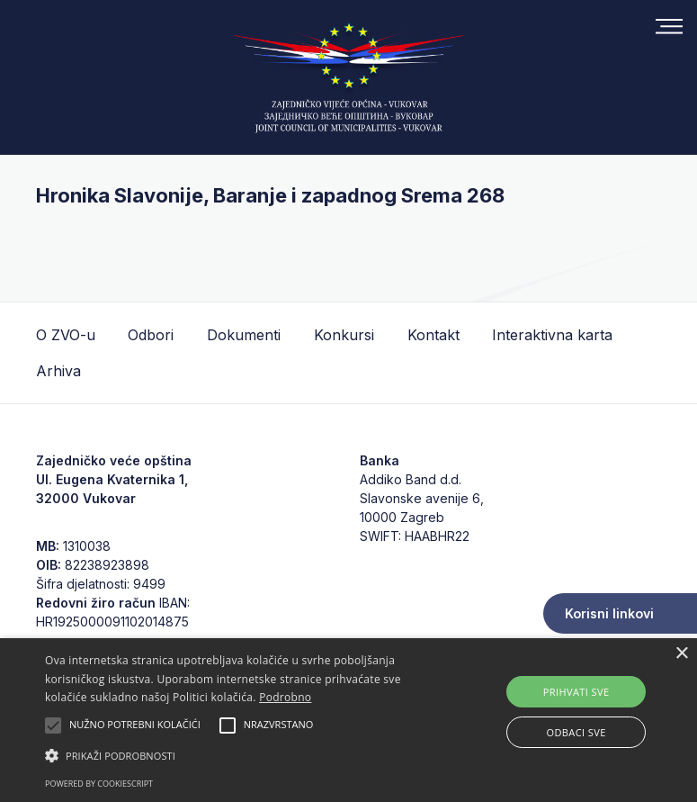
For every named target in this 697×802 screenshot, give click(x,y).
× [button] (681, 654)
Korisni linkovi (609, 613)
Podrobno (285, 697)
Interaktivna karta (552, 335)
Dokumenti (244, 335)
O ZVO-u (65, 335)
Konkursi (344, 335)
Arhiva (58, 371)
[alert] (348, 720)
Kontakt (433, 335)
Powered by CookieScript (99, 783)
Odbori (151, 335)
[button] (242, 755)
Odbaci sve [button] (576, 732)
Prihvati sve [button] (576, 691)
